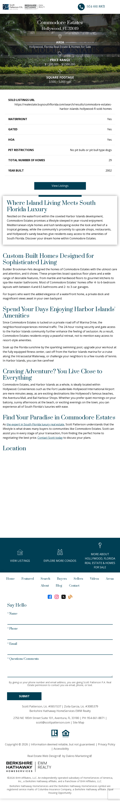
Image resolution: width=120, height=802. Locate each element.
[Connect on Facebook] (50, 597)
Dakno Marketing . (79, 756)
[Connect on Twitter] (63, 597)
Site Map (78, 722)
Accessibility (61, 749)
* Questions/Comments (23, 659)
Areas (110, 579)
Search (45, 579)
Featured (28, 579)
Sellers (78, 579)
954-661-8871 (96, 718)
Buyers (62, 579)
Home (10, 579)
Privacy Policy (106, 744)
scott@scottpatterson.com (53, 722)
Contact (74, 586)
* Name (12, 614)
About (45, 586)
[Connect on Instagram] (57, 597)
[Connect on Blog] (70, 597)
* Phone (12, 629)
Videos (94, 579)
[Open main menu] (113, 7)
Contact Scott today (50, 438)
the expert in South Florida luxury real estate (35, 424)
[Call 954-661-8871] (91, 6)
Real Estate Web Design (44, 756)
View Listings (60, 186)
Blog (59, 586)
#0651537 (54, 706)
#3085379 (91, 706)
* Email (12, 644)
